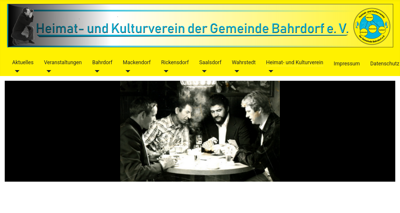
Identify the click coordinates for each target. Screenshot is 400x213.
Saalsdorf (210, 62)
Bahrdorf (102, 62)
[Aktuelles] (16, 71)
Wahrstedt (244, 62)
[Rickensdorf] (164, 71)
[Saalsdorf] (203, 71)
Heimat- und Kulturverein (294, 62)
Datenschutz (384, 64)
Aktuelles (22, 62)
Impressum (347, 64)
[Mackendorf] (126, 71)
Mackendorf (137, 62)
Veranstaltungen (63, 62)
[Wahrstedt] (235, 71)
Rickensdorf (175, 62)
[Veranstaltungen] (47, 71)
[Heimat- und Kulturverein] (270, 71)
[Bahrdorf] (95, 71)
